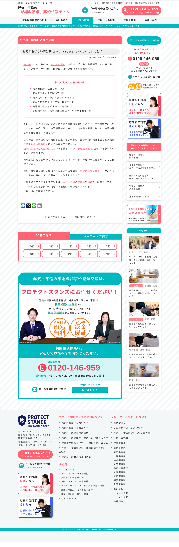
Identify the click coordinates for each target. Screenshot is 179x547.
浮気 (65, 182)
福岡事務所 (120, 481)
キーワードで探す (96, 236)
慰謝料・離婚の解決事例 (136, 156)
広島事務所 (120, 477)
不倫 (72, 182)
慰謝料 (81, 182)
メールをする (90, 390)
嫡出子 (27, 65)
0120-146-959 (143, 59)
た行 (88, 246)
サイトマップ (68, 506)
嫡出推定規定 (58, 65)
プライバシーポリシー (73, 481)
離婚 (90, 182)
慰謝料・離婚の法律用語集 (136, 188)
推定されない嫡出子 (91, 171)
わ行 (107, 254)
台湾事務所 (120, 485)
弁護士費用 (130, 20)
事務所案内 (151, 20)
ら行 (88, 254)
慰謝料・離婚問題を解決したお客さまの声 (84, 438)
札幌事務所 (120, 457)
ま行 (50, 254)
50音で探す (44, 235)
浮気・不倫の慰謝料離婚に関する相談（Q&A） (142, 177)
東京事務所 (120, 453)
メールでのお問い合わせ (144, 77)
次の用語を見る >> (85, 217)
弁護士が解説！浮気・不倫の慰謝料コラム (142, 167)
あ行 (31, 246)
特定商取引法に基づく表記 (76, 501)
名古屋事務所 (121, 469)
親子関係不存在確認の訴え (38, 149)
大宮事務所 (120, 465)
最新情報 (118, 490)
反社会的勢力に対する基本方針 (78, 496)
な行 (107, 246)
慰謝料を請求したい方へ (75, 423)
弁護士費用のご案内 (139, 197)
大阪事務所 (120, 473)
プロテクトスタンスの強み (128, 428)
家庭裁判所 (84, 149)
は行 (31, 254)
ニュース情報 (121, 494)
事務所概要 (119, 423)
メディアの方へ (70, 471)
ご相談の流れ (120, 438)
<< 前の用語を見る (54, 217)
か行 (50, 246)
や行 (69, 254)
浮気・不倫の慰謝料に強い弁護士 (131, 433)
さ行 (69, 246)
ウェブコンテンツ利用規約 (76, 476)
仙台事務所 (120, 461)
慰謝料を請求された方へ (75, 428)
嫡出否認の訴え (39, 144)
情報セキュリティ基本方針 (76, 486)
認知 (30, 187)
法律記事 (118, 502)
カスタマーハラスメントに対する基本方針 (84, 491)
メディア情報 (121, 498)
